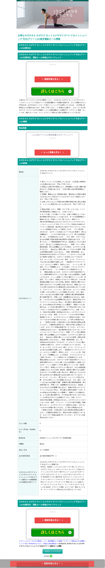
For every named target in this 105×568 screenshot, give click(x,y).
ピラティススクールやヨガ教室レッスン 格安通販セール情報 (40, 541)
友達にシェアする (52, 551)
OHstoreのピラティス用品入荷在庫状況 (43, 543)
